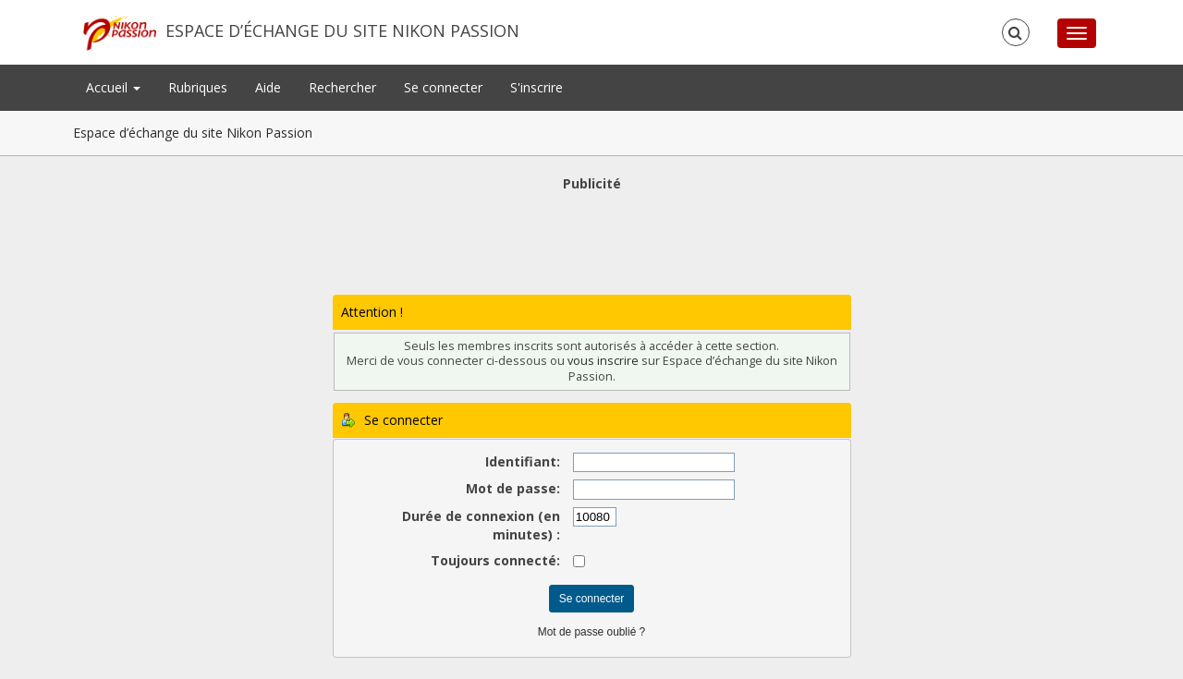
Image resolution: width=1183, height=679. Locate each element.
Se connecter (443, 87)
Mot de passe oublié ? (591, 631)
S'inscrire (536, 87)
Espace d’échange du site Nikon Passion (342, 30)
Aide (268, 87)
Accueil (113, 87)
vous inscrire (603, 361)
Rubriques (197, 87)
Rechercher (342, 87)
